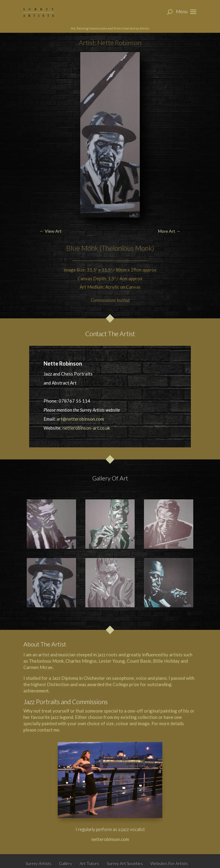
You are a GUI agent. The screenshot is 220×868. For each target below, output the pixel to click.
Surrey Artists (38, 863)
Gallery (65, 863)
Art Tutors (89, 863)
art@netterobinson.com (80, 419)
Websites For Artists (169, 863)
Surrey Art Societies (125, 863)
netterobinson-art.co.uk (86, 428)
